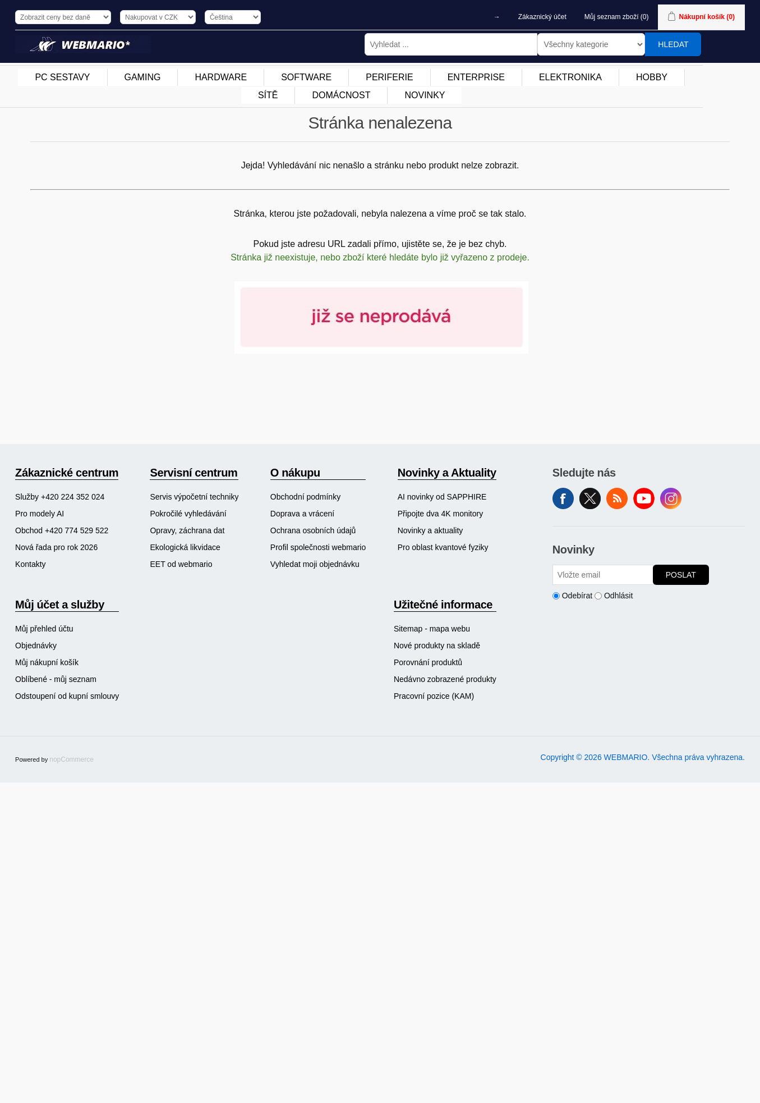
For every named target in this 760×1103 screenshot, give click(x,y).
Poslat (681, 574)
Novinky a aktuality (430, 530)
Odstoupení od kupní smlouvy (67, 696)
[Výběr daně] (63, 17)
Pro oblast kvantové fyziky (443, 547)
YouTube (644, 498)
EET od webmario (181, 564)
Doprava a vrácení (302, 513)
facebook (563, 498)
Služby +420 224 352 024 (59, 496)
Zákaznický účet (542, 17)
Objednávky (36, 645)
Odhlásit (618, 595)
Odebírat (577, 595)
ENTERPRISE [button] (476, 77)
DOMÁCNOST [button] (341, 95)
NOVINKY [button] (424, 95)
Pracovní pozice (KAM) (434, 696)
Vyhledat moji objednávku (315, 564)
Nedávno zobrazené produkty (445, 679)
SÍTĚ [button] (268, 95)
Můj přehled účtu (44, 628)
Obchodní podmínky (305, 496)
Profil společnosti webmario (318, 547)
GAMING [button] (143, 77)
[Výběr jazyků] (233, 17)
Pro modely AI (39, 513)
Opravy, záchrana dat (187, 530)
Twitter (590, 498)
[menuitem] (62, 77)
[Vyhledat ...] (451, 44)
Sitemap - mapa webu (432, 628)
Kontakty (30, 564)
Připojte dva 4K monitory (440, 513)
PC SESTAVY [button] (62, 77)
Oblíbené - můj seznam (55, 679)
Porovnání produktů (428, 662)
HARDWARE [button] (221, 77)
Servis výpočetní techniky (194, 496)
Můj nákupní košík (47, 662)
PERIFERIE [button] (389, 77)
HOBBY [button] (651, 77)
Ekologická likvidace (185, 547)
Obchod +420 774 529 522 (61, 530)
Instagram (670, 498)
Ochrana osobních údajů (313, 530)
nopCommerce (71, 759)
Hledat (673, 44)
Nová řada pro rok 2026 (56, 547)
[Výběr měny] (158, 17)
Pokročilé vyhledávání (188, 513)
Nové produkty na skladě (437, 645)
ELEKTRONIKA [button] (570, 77)
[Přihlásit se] (602, 575)
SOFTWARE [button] (306, 77)
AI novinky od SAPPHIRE (442, 496)
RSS (617, 498)
